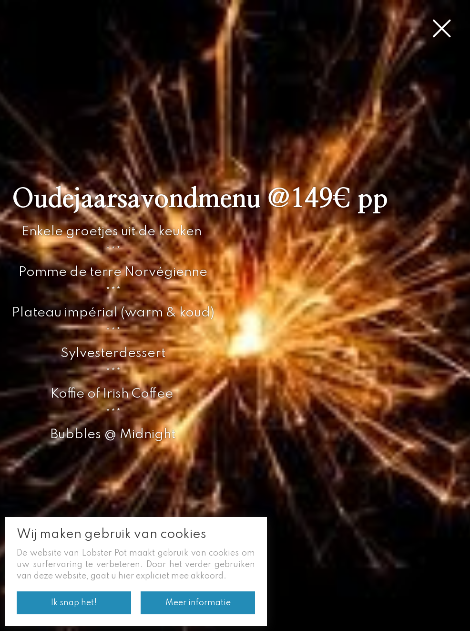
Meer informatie (198, 603)
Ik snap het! (74, 603)
